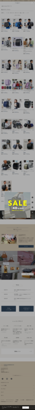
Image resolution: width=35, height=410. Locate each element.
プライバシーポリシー (31, 407)
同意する (26, 407)
